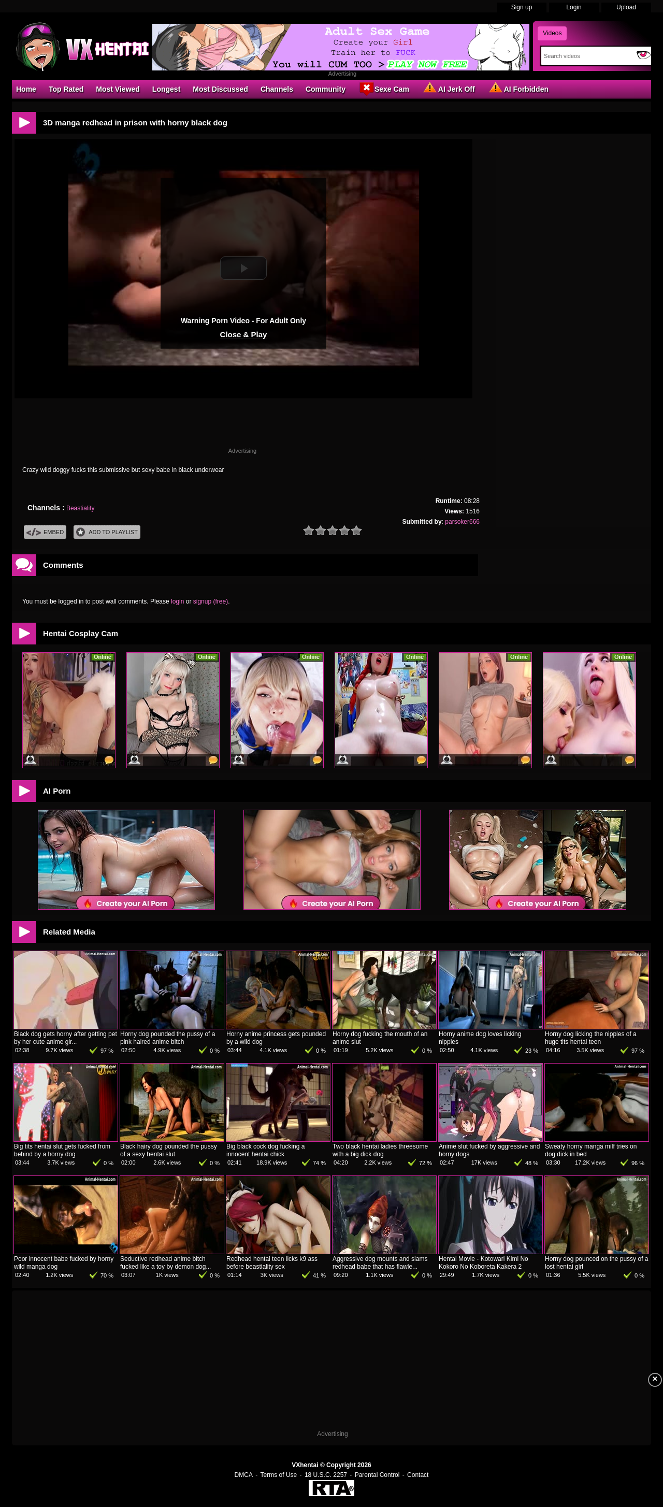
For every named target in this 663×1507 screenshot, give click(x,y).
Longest (166, 89)
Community (325, 89)
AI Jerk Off (448, 88)
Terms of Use (279, 1475)
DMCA (244, 1475)
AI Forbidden (518, 88)
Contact (417, 1475)
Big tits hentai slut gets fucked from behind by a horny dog (62, 1150)
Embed (45, 532)
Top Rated (66, 89)
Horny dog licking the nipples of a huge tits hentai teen (591, 1037)
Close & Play (243, 334)
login (177, 601)
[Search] (586, 56)
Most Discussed (220, 89)
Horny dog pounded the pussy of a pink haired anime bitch (167, 1037)
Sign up (521, 7)
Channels (277, 89)
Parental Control (377, 1475)
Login (573, 7)
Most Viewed (118, 89)
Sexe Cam (383, 88)
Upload (626, 7)
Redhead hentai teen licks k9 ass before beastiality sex (272, 1262)
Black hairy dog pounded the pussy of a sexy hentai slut (168, 1150)
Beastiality (80, 508)
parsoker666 (462, 521)
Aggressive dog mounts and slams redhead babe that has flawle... (380, 1262)
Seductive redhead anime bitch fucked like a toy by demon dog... (165, 1262)
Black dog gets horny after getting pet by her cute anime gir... (65, 1037)
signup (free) (210, 601)
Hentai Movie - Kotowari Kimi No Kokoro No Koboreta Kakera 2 (483, 1262)
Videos (552, 33)
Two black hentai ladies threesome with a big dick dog (380, 1150)
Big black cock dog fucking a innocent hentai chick (265, 1150)
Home (26, 89)
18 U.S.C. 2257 (326, 1475)
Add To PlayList (107, 532)
